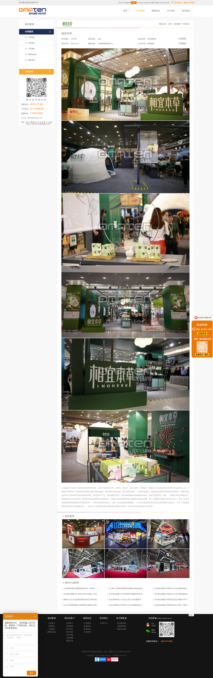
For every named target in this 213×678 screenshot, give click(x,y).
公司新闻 (87, 623)
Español (146, 3)
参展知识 (87, 629)
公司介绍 (29, 72)
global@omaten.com (35, 118)
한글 (157, 3)
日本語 (152, 3)
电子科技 (69, 629)
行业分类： (142, 44)
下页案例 (182, 43)
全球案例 (140, 11)
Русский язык (164, 3)
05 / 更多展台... (30, 60)
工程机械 (69, 638)
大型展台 (51, 623)
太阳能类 (69, 626)
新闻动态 (156, 11)
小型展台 (51, 629)
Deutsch (121, 3)
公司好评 (87, 632)
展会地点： (92, 39)
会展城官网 (121, 626)
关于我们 (171, 11)
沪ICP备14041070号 (123, 652)
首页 (125, 11)
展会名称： (142, 39)
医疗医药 (69, 632)
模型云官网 (121, 629)
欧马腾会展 (121, 623)
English (127, 3)
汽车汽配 (69, 635)
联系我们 (186, 11)
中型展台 (51, 626)
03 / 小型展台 (30, 49)
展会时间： (65, 44)
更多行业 (69, 641)
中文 (133, 3)
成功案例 (177, 24)
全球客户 (69, 623)
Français (140, 3)
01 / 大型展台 (30, 37)
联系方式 (103, 623)
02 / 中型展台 (30, 43)
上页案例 (182, 39)
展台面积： (65, 39)
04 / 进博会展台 (31, 54)
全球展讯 (87, 626)
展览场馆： (92, 44)
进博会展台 (51, 632)
